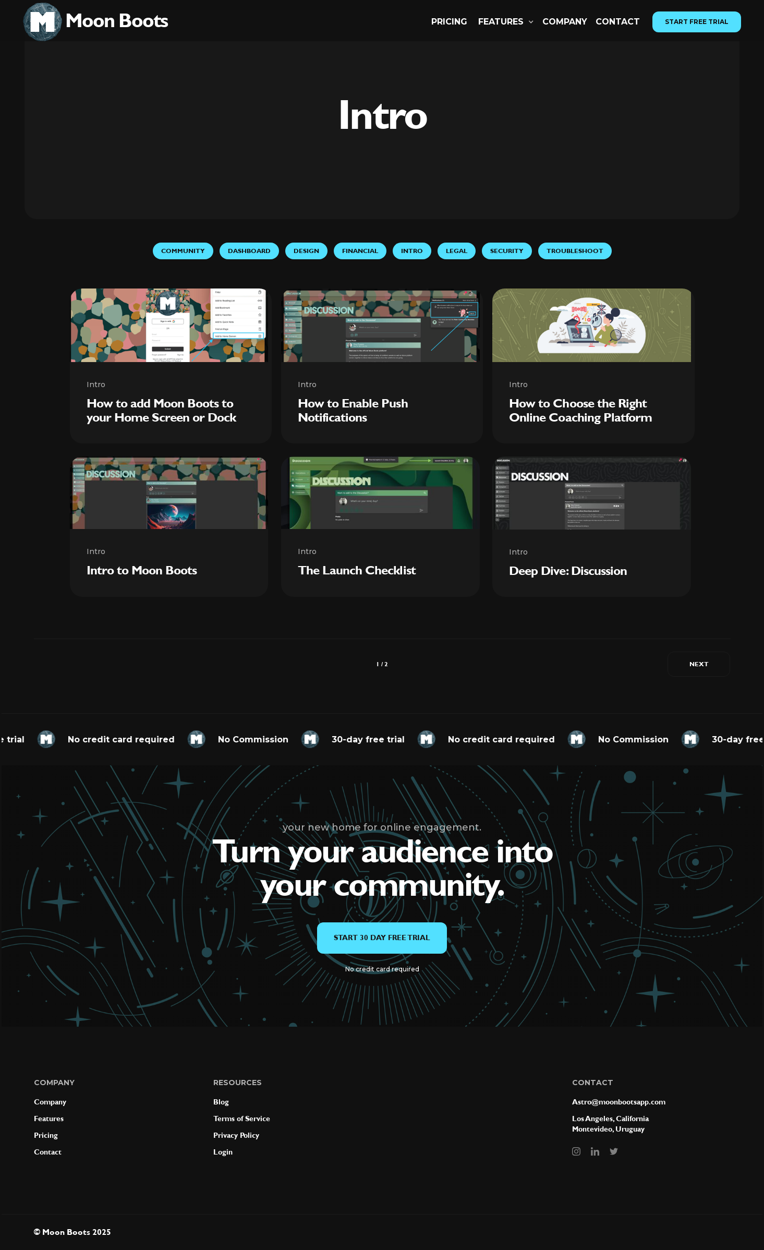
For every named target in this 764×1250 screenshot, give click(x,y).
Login (223, 1152)
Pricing (449, 22)
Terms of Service (241, 1118)
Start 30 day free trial (382, 937)
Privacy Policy (236, 1135)
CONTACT (618, 22)
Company (564, 22)
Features (49, 1118)
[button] (506, 22)
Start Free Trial (697, 22)
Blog (221, 1102)
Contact (48, 1152)
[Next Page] (699, 664)
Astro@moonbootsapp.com (618, 1102)
